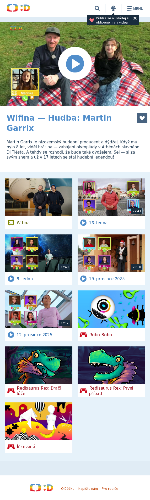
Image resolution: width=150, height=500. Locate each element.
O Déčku (67, 488)
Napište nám (88, 488)
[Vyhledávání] (97, 8)
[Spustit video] (75, 64)
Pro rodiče (110, 488)
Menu (134, 8)
